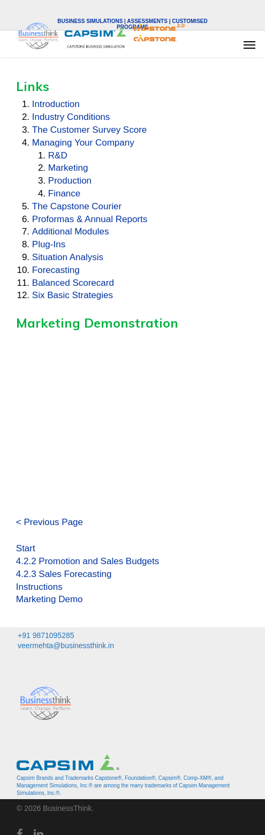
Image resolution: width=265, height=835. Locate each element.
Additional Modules (70, 231)
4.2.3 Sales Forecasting (64, 574)
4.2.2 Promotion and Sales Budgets (87, 561)
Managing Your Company (83, 143)
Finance (64, 193)
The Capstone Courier (77, 206)
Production (70, 181)
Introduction (56, 104)
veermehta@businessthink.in (66, 645)
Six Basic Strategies (72, 295)
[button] (249, 44)
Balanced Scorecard (73, 283)
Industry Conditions (71, 117)
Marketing (68, 168)
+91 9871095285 (46, 635)
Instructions (39, 587)
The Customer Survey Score (89, 130)
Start (25, 548)
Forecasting (56, 270)
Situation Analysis (67, 257)
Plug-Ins (48, 244)
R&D (57, 155)
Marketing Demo (49, 599)
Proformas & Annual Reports (89, 219)
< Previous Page (49, 522)
